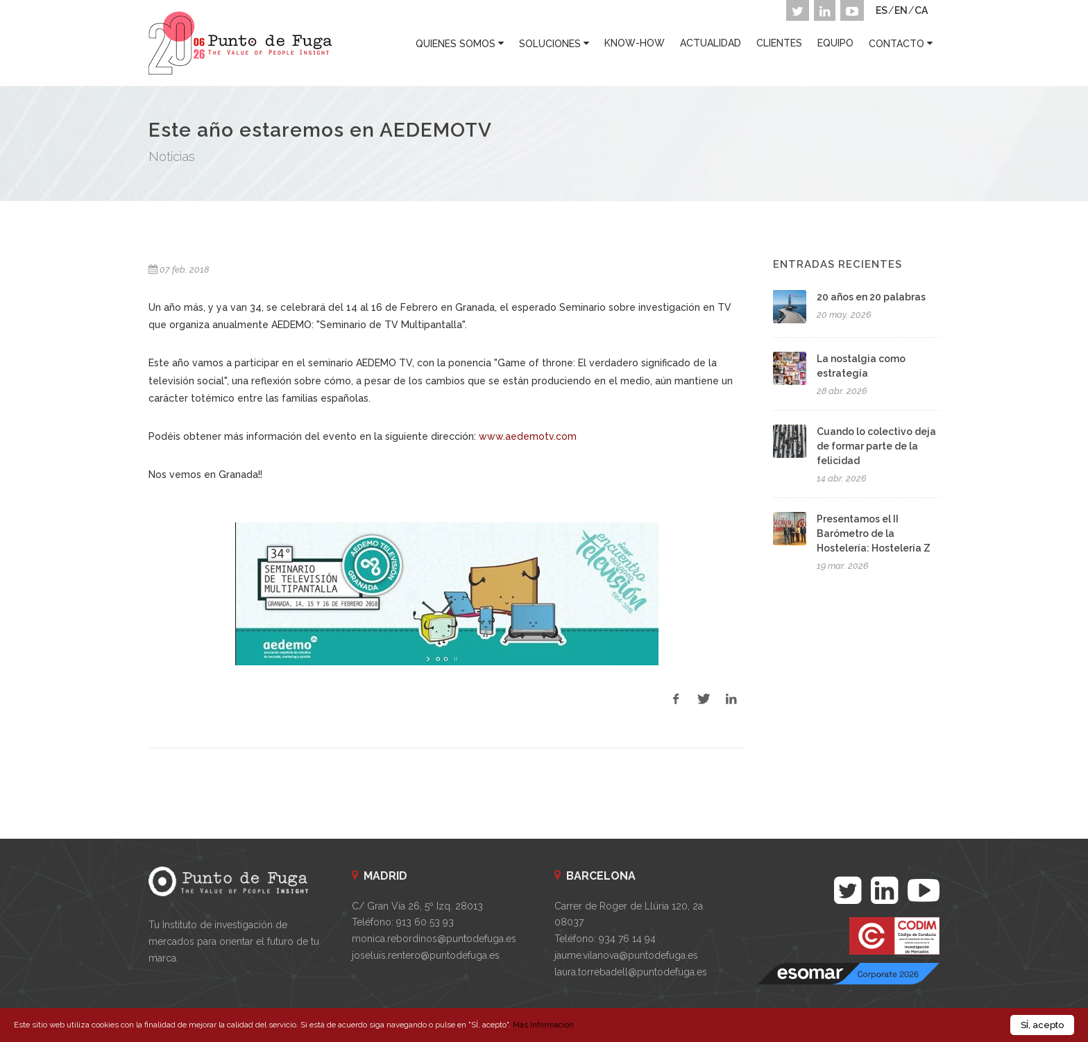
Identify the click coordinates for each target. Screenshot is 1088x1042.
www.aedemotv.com (528, 436)
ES (881, 10)
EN (901, 10)
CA (921, 10)
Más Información (543, 1025)
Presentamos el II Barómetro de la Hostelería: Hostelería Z (873, 533)
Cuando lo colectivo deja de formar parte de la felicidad (876, 446)
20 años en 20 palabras (871, 296)
